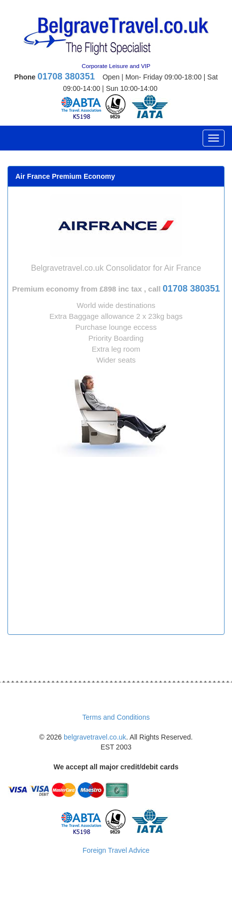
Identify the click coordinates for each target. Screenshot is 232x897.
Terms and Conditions (115, 717)
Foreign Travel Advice (116, 850)
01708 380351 (66, 76)
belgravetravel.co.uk (95, 737)
